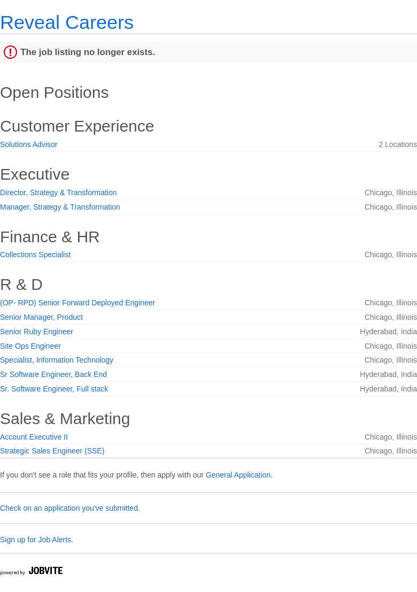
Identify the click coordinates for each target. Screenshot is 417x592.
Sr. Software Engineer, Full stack (54, 389)
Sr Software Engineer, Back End (53, 374)
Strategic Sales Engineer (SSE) (52, 451)
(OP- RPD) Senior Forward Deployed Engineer (77, 302)
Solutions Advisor (28, 144)
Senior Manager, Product (41, 317)
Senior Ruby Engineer (36, 331)
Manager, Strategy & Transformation (60, 207)
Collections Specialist (35, 254)
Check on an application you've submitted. (70, 508)
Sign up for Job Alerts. (36, 539)
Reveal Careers (67, 22)
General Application (238, 475)
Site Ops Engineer (30, 346)
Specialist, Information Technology (56, 360)
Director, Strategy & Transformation (58, 192)
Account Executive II (34, 437)
